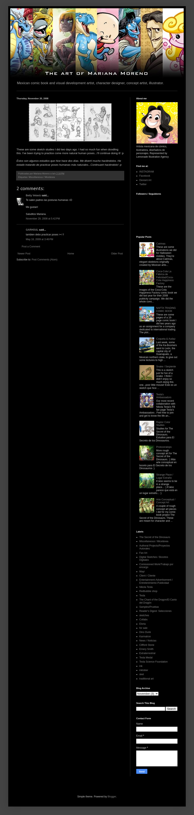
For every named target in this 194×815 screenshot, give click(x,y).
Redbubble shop (148, 591)
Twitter (143, 184)
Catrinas (161, 243)
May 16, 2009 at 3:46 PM (39, 239)
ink (140, 666)
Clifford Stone (146, 645)
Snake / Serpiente (166, 366)
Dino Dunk (145, 632)
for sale (143, 628)
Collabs (143, 619)
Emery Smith (146, 649)
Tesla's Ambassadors (163, 396)
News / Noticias (147, 640)
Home (70, 253)
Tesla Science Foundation (153, 661)
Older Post (117, 253)
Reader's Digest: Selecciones (155, 611)
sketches (144, 615)
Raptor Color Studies (163, 424)
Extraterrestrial (147, 653)
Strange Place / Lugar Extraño (164, 476)
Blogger (112, 796)
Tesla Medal (146, 657)
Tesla (142, 595)
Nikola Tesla (146, 587)
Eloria (142, 623)
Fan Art (143, 552)
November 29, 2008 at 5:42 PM (43, 218)
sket (141, 674)
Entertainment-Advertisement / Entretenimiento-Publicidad (156, 581)
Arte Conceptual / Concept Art (165, 501)
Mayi (141, 571)
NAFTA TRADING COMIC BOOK (166, 309)
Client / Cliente (147, 575)
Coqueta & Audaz (165, 338)
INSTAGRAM (146, 171)
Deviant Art (145, 180)
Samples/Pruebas (149, 606)
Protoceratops (164, 447)
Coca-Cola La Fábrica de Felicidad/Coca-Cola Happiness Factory (165, 277)
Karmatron (145, 636)
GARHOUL (32, 229)
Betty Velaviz (33, 195)
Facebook (144, 175)
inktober (143, 670)
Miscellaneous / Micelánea (42, 177)
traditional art (146, 678)
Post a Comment (31, 246)
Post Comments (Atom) (44, 259)
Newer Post (24, 253)
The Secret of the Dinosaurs (154, 537)
